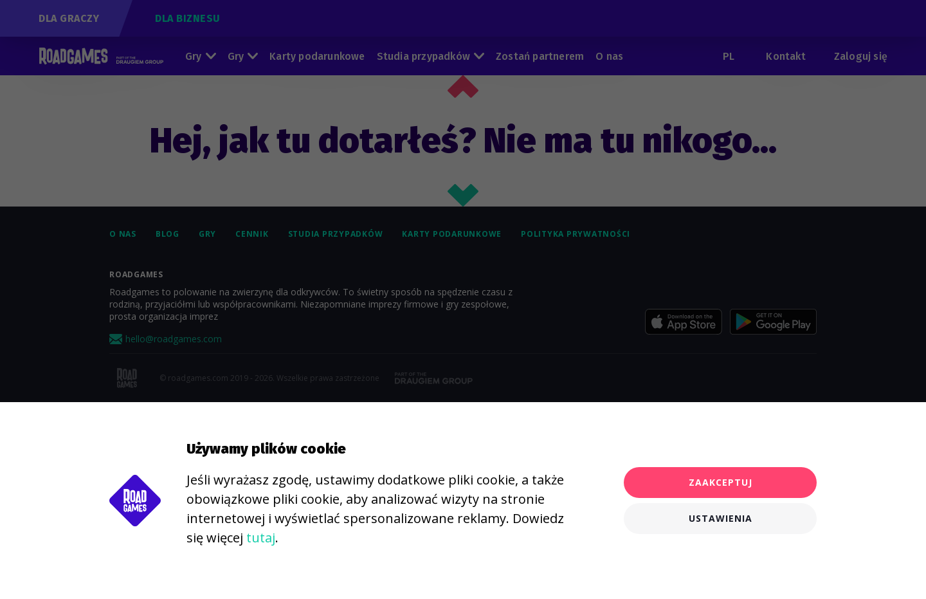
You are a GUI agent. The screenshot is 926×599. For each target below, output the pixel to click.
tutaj (260, 537)
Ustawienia (720, 518)
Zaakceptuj (720, 482)
